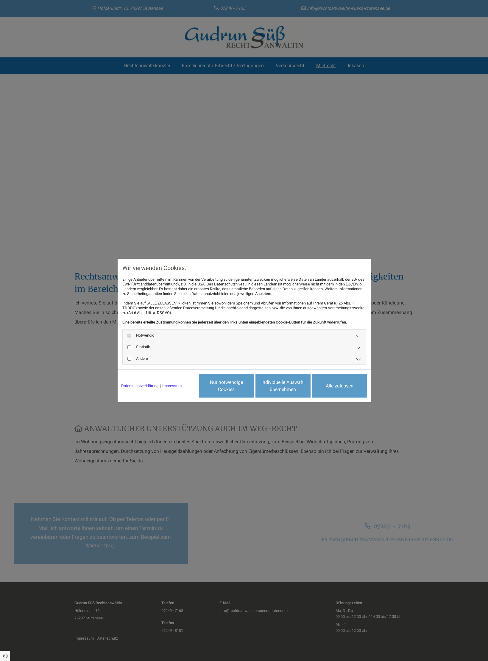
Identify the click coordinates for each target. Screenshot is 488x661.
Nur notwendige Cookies (226, 385)
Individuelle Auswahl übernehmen (283, 385)
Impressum (172, 386)
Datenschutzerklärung (139, 386)
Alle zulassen (339, 386)
